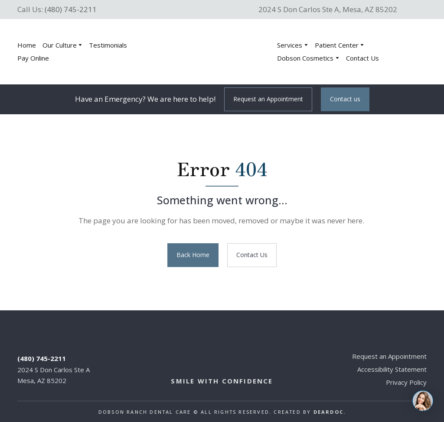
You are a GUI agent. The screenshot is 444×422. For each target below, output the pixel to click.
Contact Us (362, 58)
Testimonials (108, 45)
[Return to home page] (210, 52)
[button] (268, 99)
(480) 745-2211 (71, 9)
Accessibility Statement (392, 369)
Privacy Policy (406, 382)
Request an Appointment (389, 356)
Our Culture (59, 45)
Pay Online (33, 58)
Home (26, 45)
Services (289, 45)
